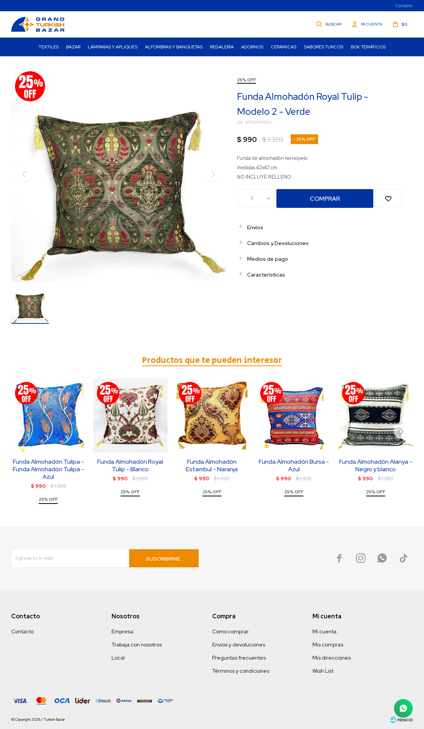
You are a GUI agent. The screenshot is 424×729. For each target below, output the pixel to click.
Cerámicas (283, 47)
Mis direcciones (331, 657)
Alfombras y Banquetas (173, 47)
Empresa (122, 631)
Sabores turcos (323, 47)
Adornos (252, 47)
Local (118, 657)
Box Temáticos (368, 47)
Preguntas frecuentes (239, 657)
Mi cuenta (324, 631)
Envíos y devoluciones (238, 644)
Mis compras (327, 644)
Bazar (73, 47)
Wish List (322, 670)
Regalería (222, 47)
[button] (401, 431)
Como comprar (230, 631)
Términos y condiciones (240, 670)
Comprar (325, 199)
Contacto (404, 5)
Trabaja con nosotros (137, 644)
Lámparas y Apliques (112, 47)
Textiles (49, 47)
